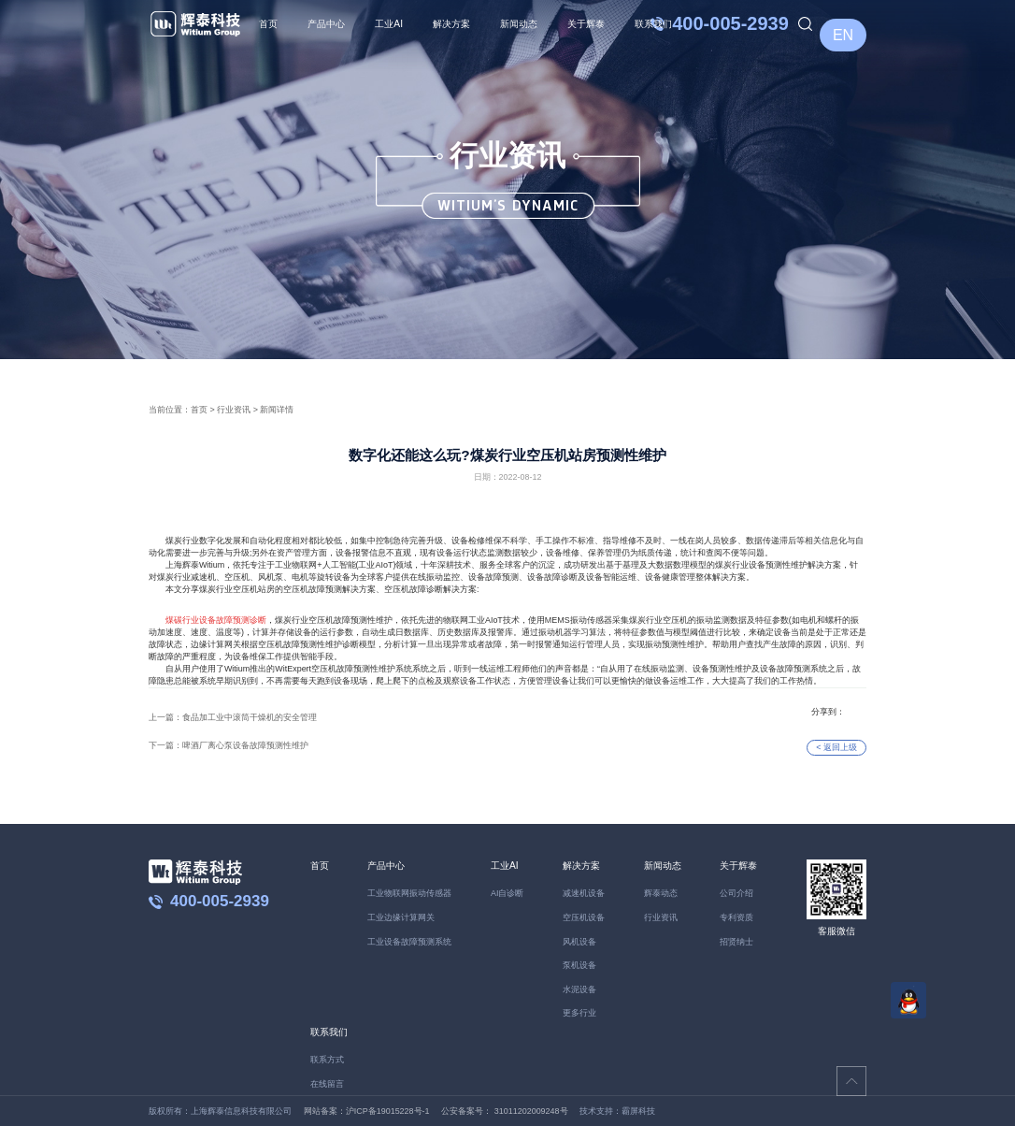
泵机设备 (579, 965)
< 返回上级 (836, 747)
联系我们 (653, 24)
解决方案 (451, 24)
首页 (268, 24)
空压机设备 (584, 917)
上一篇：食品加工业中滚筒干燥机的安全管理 (233, 717)
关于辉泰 (586, 24)
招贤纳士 (736, 941)
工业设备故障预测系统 (409, 941)
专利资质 (736, 917)
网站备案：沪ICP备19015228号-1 (367, 1111)
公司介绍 (736, 893)
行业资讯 (233, 409)
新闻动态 (518, 24)
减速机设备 (584, 893)
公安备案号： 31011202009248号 (504, 1111)
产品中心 (326, 24)
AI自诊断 (507, 893)
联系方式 (327, 1059)
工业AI (389, 24)
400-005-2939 (730, 23)
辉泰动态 (661, 893)
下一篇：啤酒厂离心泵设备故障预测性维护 (228, 745)
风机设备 (579, 941)
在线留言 (327, 1084)
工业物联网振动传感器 (409, 893)
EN (843, 35)
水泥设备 (579, 989)
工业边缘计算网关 (401, 917)
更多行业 (579, 1013)
